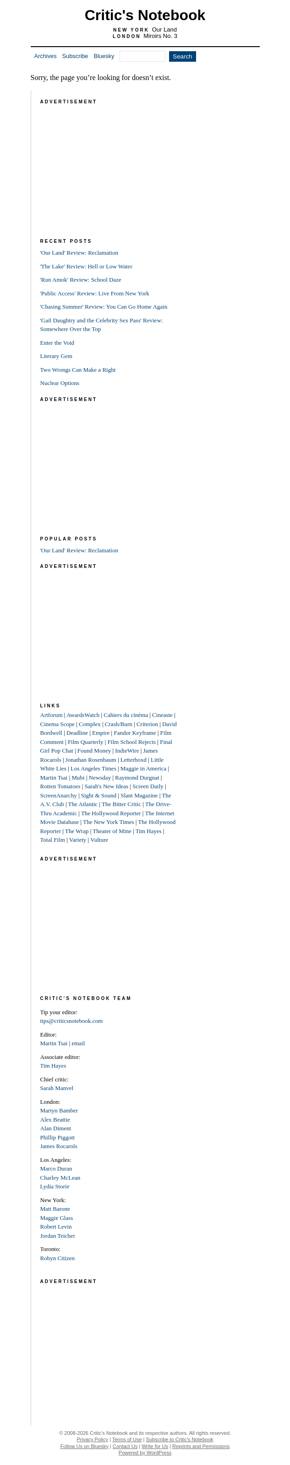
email (78, 1043)
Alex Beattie (55, 1119)
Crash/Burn (118, 724)
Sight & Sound (98, 795)
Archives (45, 56)
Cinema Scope (57, 724)
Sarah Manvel (57, 1088)
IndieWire (127, 750)
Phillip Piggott (57, 1137)
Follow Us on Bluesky (84, 1446)
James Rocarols (58, 1146)
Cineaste (162, 714)
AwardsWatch (82, 714)
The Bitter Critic (121, 804)
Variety (78, 839)
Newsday (100, 777)
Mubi (77, 777)
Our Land (164, 29)
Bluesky (103, 56)
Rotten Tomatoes (60, 786)
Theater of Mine (112, 831)
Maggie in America (143, 768)
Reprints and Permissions (201, 1446)
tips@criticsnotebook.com (71, 1020)
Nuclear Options (60, 383)
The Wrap (77, 831)
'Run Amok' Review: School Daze (80, 279)
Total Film (52, 839)
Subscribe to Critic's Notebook (179, 1439)
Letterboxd (133, 759)
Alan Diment (55, 1128)
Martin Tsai (54, 777)
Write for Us (155, 1446)
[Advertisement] (109, 164)
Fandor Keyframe (135, 732)
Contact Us (125, 1446)
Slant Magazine (139, 795)
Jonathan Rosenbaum (91, 759)
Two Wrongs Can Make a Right (78, 369)
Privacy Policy (92, 1439)
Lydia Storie (55, 1186)
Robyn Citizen (57, 1258)
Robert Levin (56, 1226)
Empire (100, 732)
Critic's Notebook (145, 15)
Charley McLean (60, 1177)
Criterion (147, 724)
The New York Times (108, 821)
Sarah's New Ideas (106, 786)
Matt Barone (55, 1208)
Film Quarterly (86, 741)
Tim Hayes (149, 831)
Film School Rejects (132, 741)
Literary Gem (56, 356)
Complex (90, 724)
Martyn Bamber (59, 1110)
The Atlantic (83, 804)
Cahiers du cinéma (126, 714)
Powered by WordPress (145, 1452)
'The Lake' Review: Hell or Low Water (86, 266)
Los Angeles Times (93, 768)
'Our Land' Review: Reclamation (79, 252)
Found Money (94, 750)
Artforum (51, 714)
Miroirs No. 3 (160, 35)
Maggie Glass (56, 1217)
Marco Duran (56, 1168)
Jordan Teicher (57, 1235)
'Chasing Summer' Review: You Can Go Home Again (104, 306)
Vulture (99, 839)
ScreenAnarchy (58, 795)
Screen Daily (148, 786)
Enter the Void (57, 342)
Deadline (77, 732)
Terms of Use (127, 1439)
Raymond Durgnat (137, 777)
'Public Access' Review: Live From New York (94, 293)
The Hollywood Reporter (111, 813)
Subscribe (75, 56)
